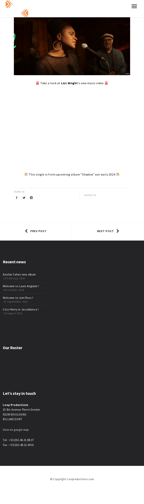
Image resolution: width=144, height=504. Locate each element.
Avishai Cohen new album (19, 274)
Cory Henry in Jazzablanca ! (21, 309)
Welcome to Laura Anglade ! (21, 286)
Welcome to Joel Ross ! (18, 298)
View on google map (16, 429)
